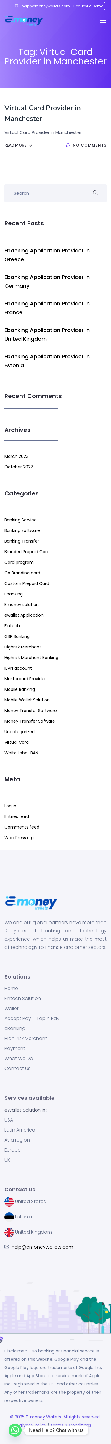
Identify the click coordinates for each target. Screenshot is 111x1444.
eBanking (14, 1029)
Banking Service (20, 520)
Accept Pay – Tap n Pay (31, 1019)
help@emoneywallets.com (45, 6)
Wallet (11, 1009)
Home (11, 988)
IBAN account (18, 668)
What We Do (18, 1059)
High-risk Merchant (25, 1039)
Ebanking (13, 594)
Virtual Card (16, 742)
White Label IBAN (21, 753)
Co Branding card (22, 573)
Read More (18, 145)
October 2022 (18, 467)
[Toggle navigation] (103, 20)
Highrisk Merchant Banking (31, 658)
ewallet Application (24, 615)
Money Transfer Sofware (29, 721)
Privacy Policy (31, 1425)
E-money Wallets (43, 1417)
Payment (14, 1049)
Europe (12, 1150)
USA (8, 1120)
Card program (19, 562)
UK (7, 1160)
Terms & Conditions (72, 1425)
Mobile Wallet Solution (27, 700)
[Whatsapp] (15, 1430)
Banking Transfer (21, 541)
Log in (10, 806)
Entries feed (16, 816)
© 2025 (18, 1417)
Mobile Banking (19, 689)
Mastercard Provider (25, 679)
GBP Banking (17, 636)
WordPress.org (19, 838)
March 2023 (16, 456)
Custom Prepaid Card (26, 583)
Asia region (17, 1140)
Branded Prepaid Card (26, 552)
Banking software (22, 530)
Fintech (12, 626)
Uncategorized (19, 732)
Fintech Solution (22, 999)
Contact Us (17, 1069)
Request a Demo (88, 6)
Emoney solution (21, 605)
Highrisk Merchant (22, 647)
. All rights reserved (81, 1417)
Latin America (19, 1130)
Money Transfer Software (30, 710)
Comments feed (21, 827)
